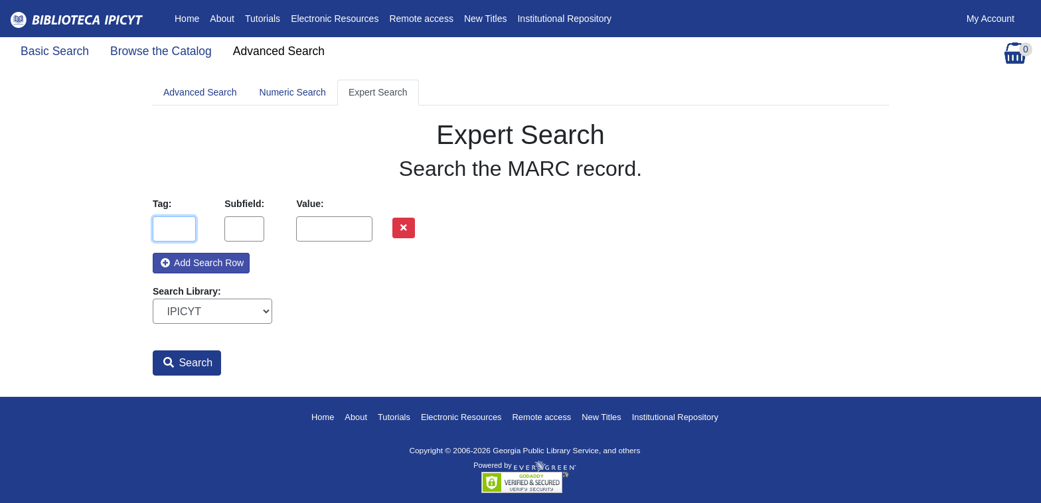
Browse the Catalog (161, 51)
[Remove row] (403, 228)
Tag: (162, 203)
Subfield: (244, 203)
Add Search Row (202, 262)
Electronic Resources (334, 18)
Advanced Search (279, 51)
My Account (990, 18)
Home (189, 17)
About (222, 18)
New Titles (485, 18)
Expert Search (378, 92)
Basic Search (55, 51)
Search (187, 362)
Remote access (421, 18)
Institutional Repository (564, 18)
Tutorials (262, 18)
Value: (309, 203)
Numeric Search (293, 92)
